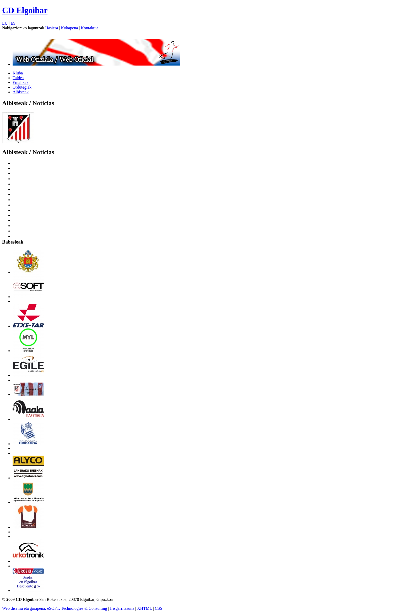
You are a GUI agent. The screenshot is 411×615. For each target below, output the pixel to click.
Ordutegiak (22, 87)
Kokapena (69, 28)
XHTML (144, 608)
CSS (158, 608)
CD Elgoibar (24, 10)
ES (13, 23)
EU (5, 23)
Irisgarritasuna (122, 608)
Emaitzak (20, 82)
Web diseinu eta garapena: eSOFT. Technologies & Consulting (55, 608)
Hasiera (51, 28)
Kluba (18, 73)
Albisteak (21, 92)
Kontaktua (90, 28)
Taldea (18, 77)
